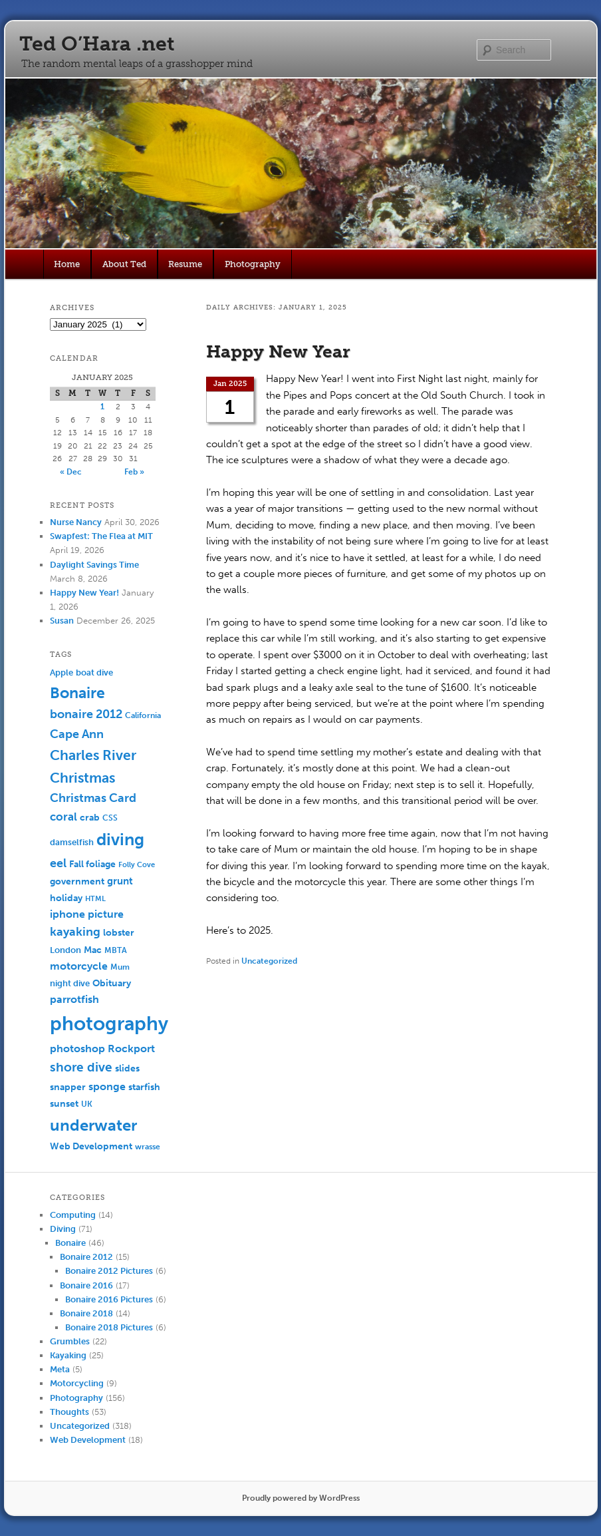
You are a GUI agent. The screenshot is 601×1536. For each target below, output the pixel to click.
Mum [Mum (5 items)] (120, 967)
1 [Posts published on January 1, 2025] (102, 406)
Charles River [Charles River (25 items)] (93, 755)
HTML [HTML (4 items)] (95, 898)
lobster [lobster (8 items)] (118, 932)
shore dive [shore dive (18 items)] (81, 1067)
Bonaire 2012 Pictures (109, 1271)
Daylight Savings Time (94, 565)
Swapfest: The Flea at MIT (101, 536)
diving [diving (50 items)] (120, 839)
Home (67, 264)
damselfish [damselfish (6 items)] (72, 842)
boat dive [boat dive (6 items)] (94, 672)
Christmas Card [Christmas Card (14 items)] (93, 798)
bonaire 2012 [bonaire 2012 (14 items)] (86, 714)
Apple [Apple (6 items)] (61, 672)
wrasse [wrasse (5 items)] (147, 1146)
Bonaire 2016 (86, 1285)
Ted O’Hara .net (96, 44)
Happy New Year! (84, 593)
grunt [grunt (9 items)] (120, 881)
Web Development (88, 1440)
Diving (63, 1229)
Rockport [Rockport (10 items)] (131, 1048)
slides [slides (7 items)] (127, 1068)
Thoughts (69, 1412)
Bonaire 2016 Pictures (109, 1299)
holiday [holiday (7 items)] (66, 898)
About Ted (124, 264)
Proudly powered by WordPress (301, 1498)
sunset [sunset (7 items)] (64, 1103)
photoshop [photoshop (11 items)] (77, 1048)
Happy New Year (278, 351)
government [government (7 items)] (77, 881)
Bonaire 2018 (86, 1313)
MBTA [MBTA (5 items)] (115, 950)
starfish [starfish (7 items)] (144, 1087)
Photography (253, 264)
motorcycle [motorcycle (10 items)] (79, 966)
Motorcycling (77, 1383)
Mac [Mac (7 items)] (93, 950)
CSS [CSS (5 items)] (110, 818)
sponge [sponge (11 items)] (107, 1086)
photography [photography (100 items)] (109, 1024)
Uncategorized (269, 961)
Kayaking (68, 1355)
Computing (73, 1215)
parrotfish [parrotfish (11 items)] (74, 999)
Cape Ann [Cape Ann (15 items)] (77, 734)
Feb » (134, 472)
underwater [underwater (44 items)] (93, 1125)
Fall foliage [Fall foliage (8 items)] (92, 864)
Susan (62, 621)
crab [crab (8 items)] (90, 817)
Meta (60, 1369)
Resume (185, 264)
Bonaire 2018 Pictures (109, 1327)
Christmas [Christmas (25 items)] (82, 777)
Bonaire (70, 1243)
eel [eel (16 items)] (58, 863)
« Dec (71, 472)
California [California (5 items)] (143, 715)
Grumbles (70, 1341)
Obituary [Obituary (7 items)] (111, 983)
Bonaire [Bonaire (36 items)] (77, 692)
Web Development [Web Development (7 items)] (91, 1146)
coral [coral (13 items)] (63, 816)
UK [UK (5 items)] (86, 1104)
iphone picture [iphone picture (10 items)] (87, 914)
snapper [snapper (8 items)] (68, 1087)
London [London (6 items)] (65, 950)
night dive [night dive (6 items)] (70, 983)
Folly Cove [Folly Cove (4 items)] (136, 865)
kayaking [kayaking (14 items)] (75, 932)
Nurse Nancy (76, 522)
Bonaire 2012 (86, 1257)
